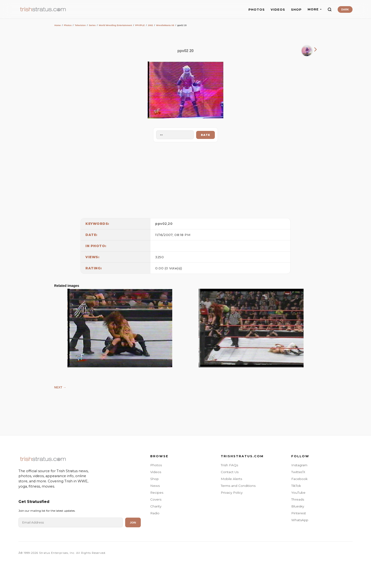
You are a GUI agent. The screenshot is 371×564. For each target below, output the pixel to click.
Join (133, 522)
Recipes (156, 492)
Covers (155, 499)
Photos (68, 25)
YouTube (298, 492)
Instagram (299, 465)
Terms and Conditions (238, 486)
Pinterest (298, 513)
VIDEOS (278, 9)
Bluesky (297, 506)
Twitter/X (298, 472)
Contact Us (229, 472)
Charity (155, 506)
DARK (345, 9)
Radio (154, 513)
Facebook (299, 479)
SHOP (296, 9)
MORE (315, 9)
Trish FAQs (229, 465)
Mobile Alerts (231, 479)
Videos (155, 472)
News (155, 486)
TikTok (296, 486)
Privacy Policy (232, 492)
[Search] (329, 9)
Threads (297, 499)
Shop (154, 479)
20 (170, 224)
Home (57, 25)
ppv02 (161, 224)
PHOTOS (256, 9)
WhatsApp (299, 520)
